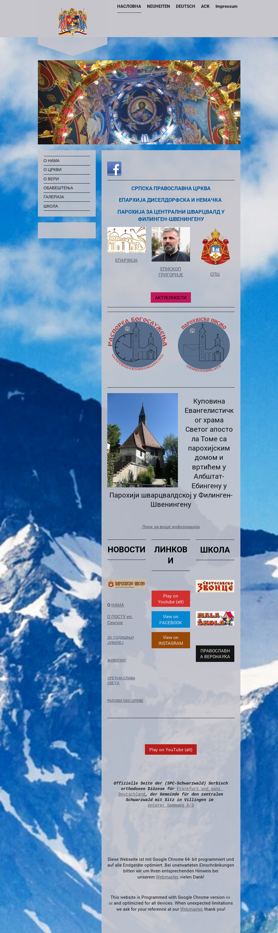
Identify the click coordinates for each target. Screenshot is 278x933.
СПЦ (215, 274)
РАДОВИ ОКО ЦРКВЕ (125, 700)
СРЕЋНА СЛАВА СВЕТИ (121, 680)
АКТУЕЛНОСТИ (171, 297)
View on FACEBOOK (170, 619)
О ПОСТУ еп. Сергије (120, 619)
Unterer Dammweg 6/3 (171, 805)
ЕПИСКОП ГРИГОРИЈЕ (171, 271)
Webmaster (167, 877)
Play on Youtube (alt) (171, 599)
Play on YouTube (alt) (170, 749)
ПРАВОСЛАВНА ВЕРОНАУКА (215, 653)
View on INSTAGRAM (171, 640)
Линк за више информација (171, 526)
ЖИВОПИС (116, 660)
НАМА (117, 605)
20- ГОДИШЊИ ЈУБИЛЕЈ (120, 640)
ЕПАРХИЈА (126, 260)
